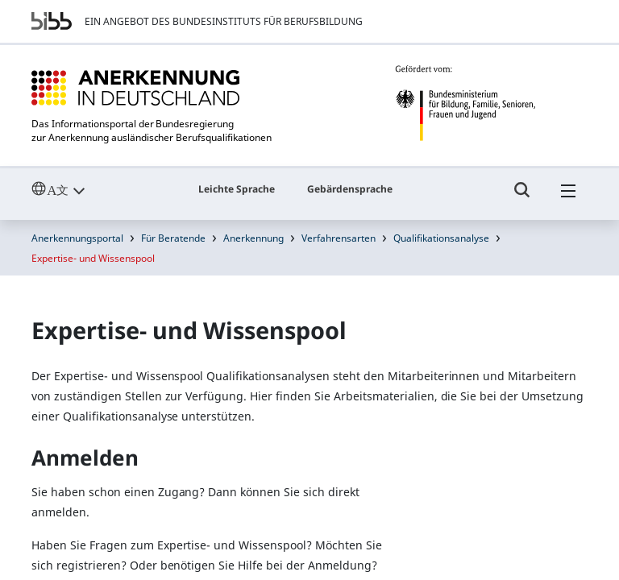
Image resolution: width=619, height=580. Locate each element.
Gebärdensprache (350, 189)
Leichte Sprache (236, 189)
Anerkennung (253, 238)
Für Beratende (173, 238)
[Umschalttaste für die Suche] (522, 197)
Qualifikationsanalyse (441, 238)
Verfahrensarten (338, 238)
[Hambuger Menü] (568, 197)
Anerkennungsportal (77, 238)
